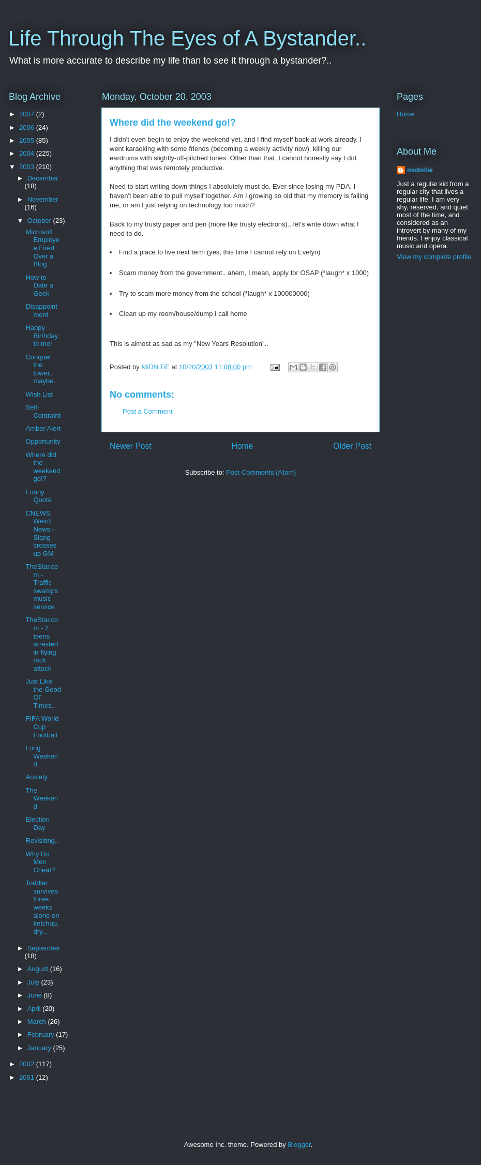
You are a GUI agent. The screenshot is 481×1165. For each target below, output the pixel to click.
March (37, 1021)
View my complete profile (434, 257)
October (40, 220)
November (42, 199)
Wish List (39, 394)
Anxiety (36, 777)
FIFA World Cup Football (41, 726)
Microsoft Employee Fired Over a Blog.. (42, 248)
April (35, 1008)
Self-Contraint (43, 411)
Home (242, 446)
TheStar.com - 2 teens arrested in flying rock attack (41, 644)
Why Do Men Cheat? (40, 862)
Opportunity (42, 441)
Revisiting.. (41, 840)
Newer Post (131, 446)
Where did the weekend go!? (42, 467)
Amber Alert (43, 428)
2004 (27, 153)
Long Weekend (41, 756)
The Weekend (41, 798)
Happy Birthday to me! (41, 335)
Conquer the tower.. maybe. (40, 369)
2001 (27, 1077)
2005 (27, 140)
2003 (27, 167)
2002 (27, 1064)
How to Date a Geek (39, 285)
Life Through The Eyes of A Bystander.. (187, 38)
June (35, 995)
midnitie (420, 170)
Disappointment (41, 310)
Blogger (299, 1144)
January (40, 1048)
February (41, 1034)
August (38, 969)
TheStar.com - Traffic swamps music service (41, 587)
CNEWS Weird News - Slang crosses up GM (40, 533)
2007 (27, 114)
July (34, 982)
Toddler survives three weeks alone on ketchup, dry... (42, 907)
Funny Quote (38, 496)
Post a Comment (148, 411)
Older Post (352, 446)
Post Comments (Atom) (261, 472)
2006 (27, 127)
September (44, 948)
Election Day (37, 823)
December (42, 178)
